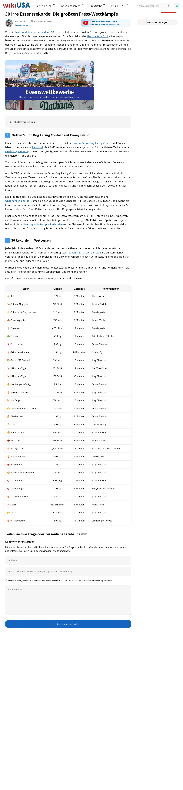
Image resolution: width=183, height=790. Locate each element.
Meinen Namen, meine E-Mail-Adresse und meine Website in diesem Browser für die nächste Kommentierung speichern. (60, 580)
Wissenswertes (21, 25)
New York (37, 147)
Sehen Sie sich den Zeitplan (85, 252)
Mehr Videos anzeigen (157, 22)
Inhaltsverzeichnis (24, 122)
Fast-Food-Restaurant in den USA (34, 32)
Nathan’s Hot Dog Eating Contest (93, 143)
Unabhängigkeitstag (17, 151)
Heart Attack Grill (97, 36)
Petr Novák (23, 21)
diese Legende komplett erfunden (42, 224)
